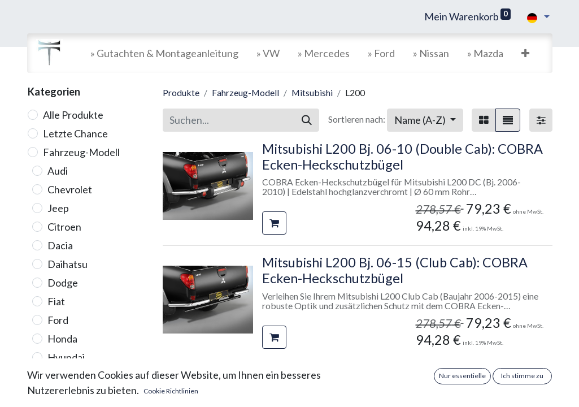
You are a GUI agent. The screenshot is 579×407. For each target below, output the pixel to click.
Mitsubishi (312, 92)
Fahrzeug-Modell (81, 152)
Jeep (58, 208)
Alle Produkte (73, 115)
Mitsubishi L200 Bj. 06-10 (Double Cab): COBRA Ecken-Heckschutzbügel (402, 156)
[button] (525, 53)
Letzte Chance (75, 133)
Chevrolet (69, 189)
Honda (62, 338)
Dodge (62, 282)
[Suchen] (306, 120)
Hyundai (66, 357)
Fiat (56, 301)
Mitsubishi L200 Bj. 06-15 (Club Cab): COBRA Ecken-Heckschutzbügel (395, 270)
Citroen (64, 226)
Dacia (60, 245)
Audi (57, 170)
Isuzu (59, 376)
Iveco (59, 394)
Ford (57, 320)
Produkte (181, 92)
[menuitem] (164, 53)
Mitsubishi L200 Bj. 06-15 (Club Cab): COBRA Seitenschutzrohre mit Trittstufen (395, 384)
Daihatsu (67, 264)
